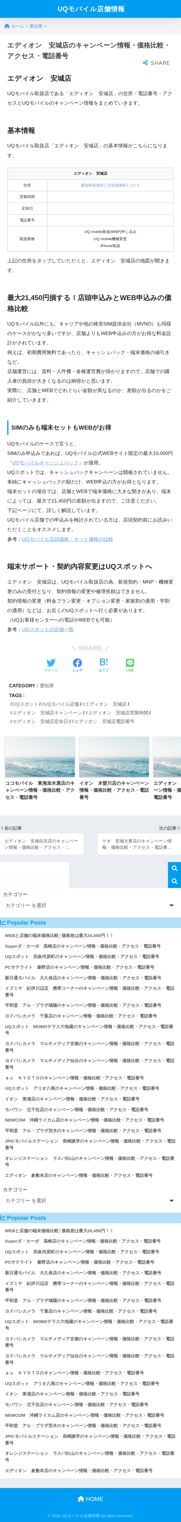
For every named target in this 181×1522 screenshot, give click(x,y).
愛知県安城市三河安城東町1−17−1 (110, 185)
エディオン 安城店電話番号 (104, 721)
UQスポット (25, 704)
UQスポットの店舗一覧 (48, 629)
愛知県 (47, 685)
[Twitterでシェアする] (51, 666)
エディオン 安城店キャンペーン (47, 712)
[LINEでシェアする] (130, 666)
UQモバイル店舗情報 (91, 9)
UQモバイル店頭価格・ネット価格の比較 (67, 539)
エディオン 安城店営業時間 (118, 712)
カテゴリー (15, 894)
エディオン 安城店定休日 (40, 721)
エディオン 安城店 (106, 704)
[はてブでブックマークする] (103, 666)
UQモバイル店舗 (61, 704)
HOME (90, 1499)
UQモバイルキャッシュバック (45, 463)
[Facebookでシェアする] (77, 666)
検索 (174, 868)
